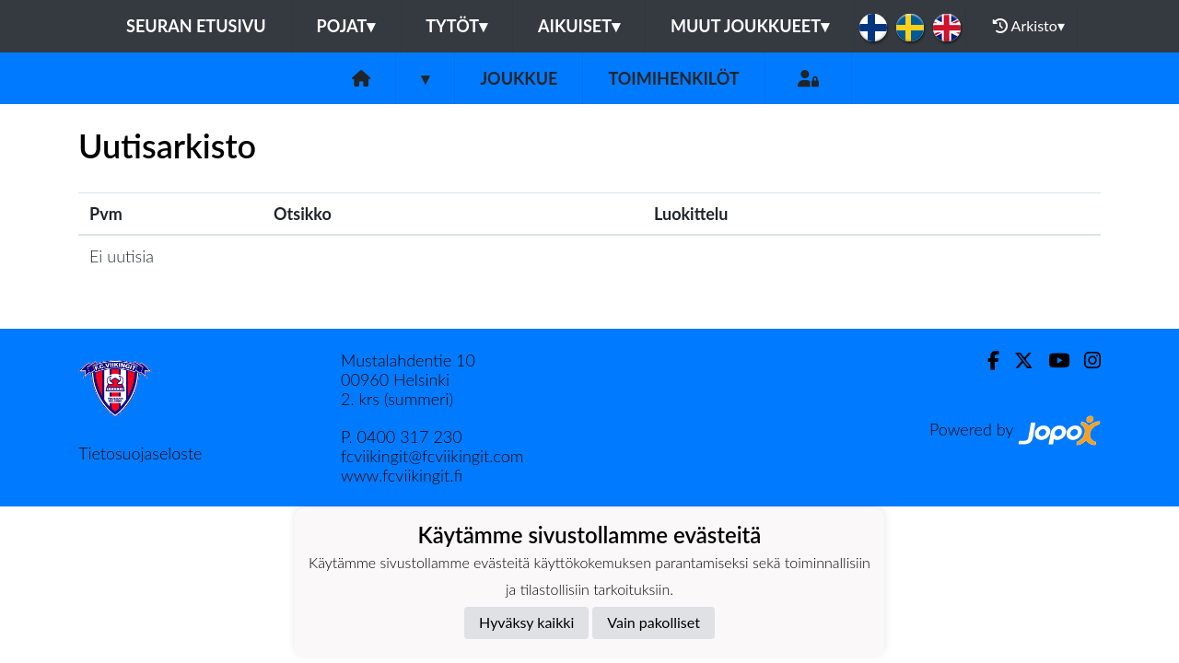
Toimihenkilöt (673, 78)
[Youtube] (1051, 360)
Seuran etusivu (196, 26)
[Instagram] (1085, 360)
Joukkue (518, 78)
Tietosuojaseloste (140, 453)
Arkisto (1029, 26)
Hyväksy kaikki (526, 622)
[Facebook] (986, 360)
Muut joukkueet (750, 26)
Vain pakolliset (653, 622)
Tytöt (456, 26)
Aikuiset (579, 26)
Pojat (346, 26)
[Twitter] (1016, 360)
